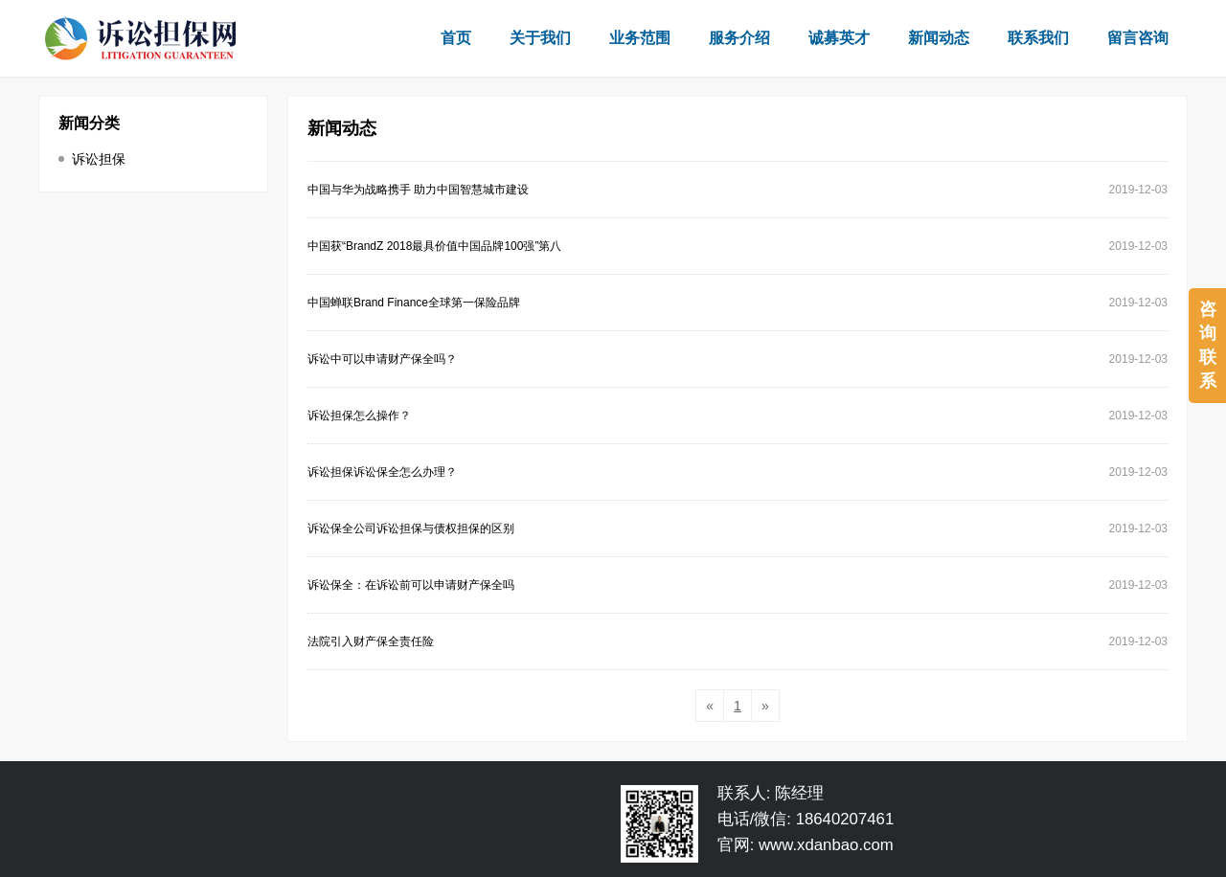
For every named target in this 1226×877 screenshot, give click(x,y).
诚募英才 (839, 38)
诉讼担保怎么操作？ (359, 415)
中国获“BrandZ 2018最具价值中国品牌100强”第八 (434, 246)
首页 (456, 38)
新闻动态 (938, 38)
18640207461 (845, 819)
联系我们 (1038, 38)
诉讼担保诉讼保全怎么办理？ (382, 472)
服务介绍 (739, 38)
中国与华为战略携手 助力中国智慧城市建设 (418, 189)
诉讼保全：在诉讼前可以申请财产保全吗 (410, 585)
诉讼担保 (98, 159)
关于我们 (540, 38)
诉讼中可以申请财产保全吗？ (382, 359)
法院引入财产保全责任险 (370, 641)
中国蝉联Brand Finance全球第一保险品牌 (413, 302)
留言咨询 (1138, 38)
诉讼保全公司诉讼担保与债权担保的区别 (410, 528)
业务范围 (639, 38)
